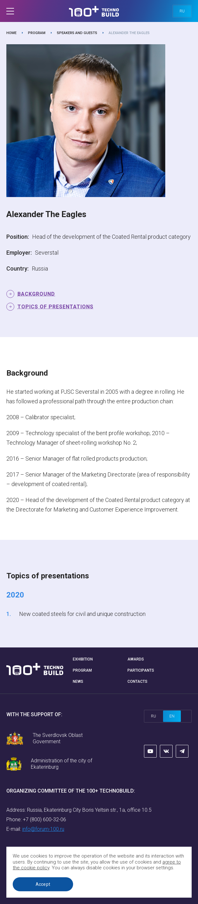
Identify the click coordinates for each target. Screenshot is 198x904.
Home (11, 33)
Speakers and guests (77, 33)
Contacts (137, 681)
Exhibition (83, 659)
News (78, 681)
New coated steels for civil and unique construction (82, 614)
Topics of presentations (55, 307)
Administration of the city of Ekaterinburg (61, 764)
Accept (43, 884)
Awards (135, 659)
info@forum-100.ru (43, 829)
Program (36, 33)
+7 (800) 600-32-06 (44, 819)
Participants (140, 670)
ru (182, 11)
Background (36, 294)
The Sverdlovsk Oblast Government (58, 738)
